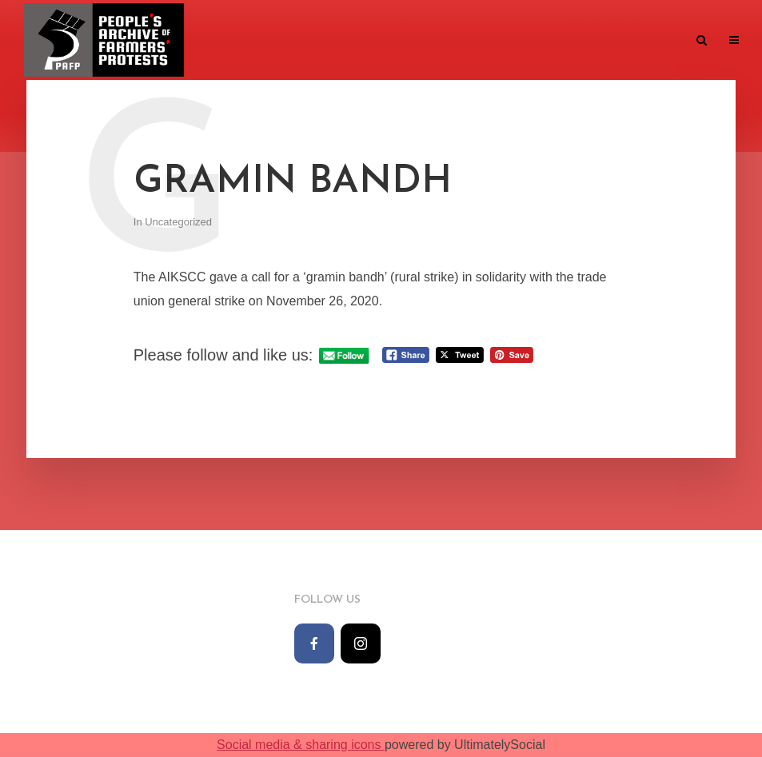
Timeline (238, 41)
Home (181, 41)
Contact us (644, 41)
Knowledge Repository (532, 41)
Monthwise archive (332, 41)
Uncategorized (178, 222)
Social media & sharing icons (301, 744)
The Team (428, 41)
